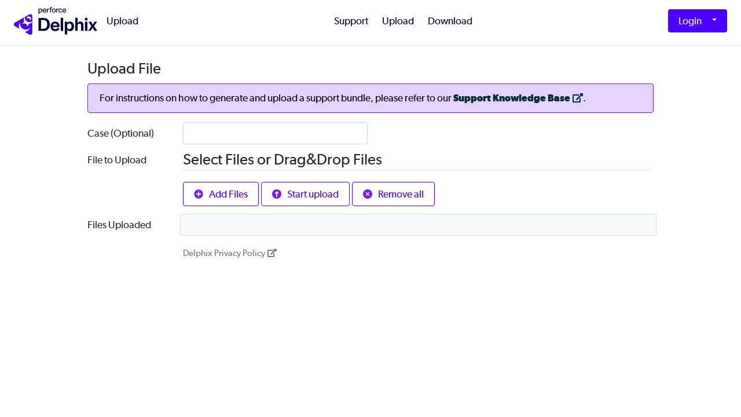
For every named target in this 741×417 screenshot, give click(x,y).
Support (351, 21)
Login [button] (690, 21)
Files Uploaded (119, 225)
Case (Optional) (120, 133)
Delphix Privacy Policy (230, 253)
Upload (122, 21)
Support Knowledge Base (518, 98)
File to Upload (116, 160)
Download (450, 21)
